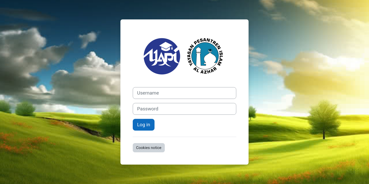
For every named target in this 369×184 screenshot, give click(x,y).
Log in (143, 125)
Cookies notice (148, 147)
